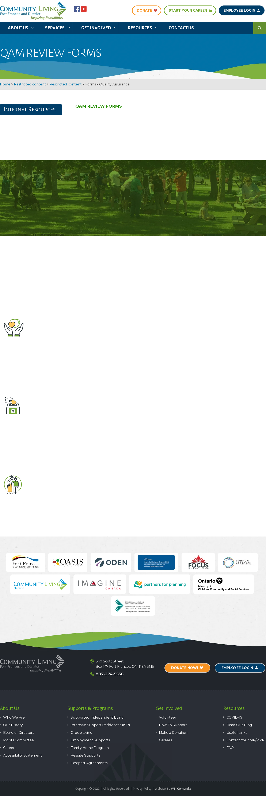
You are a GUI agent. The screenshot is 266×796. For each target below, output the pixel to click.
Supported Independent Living (97, 717)
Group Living (81, 733)
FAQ (230, 748)
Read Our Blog (239, 725)
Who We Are (14, 717)
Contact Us (181, 28)
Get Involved (96, 28)
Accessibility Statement (22, 755)
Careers (9, 748)
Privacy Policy (142, 789)
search (259, 28)
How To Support (173, 725)
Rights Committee (18, 740)
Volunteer (133, 350)
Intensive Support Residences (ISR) (100, 725)
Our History (13, 725)
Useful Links (237, 733)
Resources (140, 28)
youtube (84, 9)
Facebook (77, 9)
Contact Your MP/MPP (246, 740)
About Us (18, 28)
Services (55, 28)
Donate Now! (184, 668)
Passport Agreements (89, 763)
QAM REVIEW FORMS (98, 106)
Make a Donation (133, 427)
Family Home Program (90, 748)
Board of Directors (18, 733)
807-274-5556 (110, 674)
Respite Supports (85, 755)
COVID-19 (234, 717)
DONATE (144, 10)
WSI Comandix (181, 789)
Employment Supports (90, 740)
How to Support (133, 505)
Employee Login (239, 10)
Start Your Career (188, 10)
